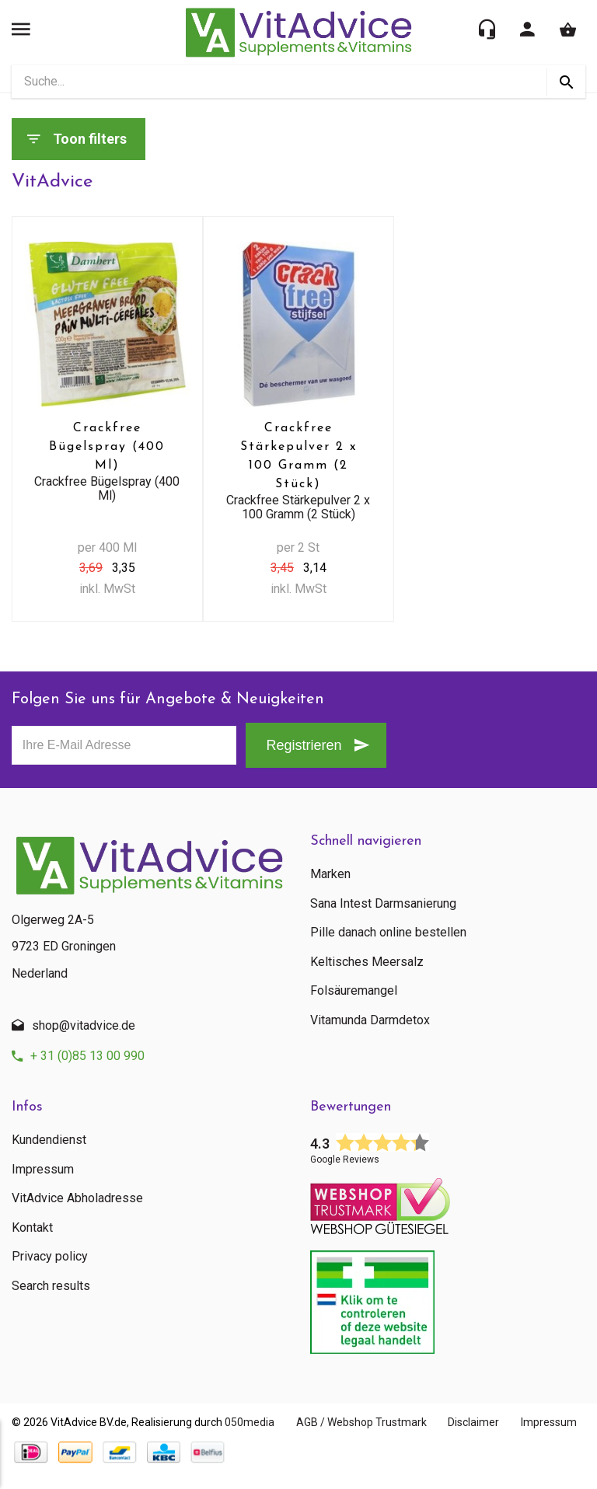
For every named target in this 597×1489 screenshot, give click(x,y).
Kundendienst (49, 1140)
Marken (330, 874)
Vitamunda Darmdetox (370, 1020)
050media (249, 1422)
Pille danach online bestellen (388, 933)
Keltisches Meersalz (367, 962)
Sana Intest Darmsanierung (383, 904)
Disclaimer (486, 1422)
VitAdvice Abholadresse (77, 1198)
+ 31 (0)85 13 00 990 (87, 1055)
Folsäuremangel (353, 991)
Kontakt (32, 1228)
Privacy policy (50, 1257)
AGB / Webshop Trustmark (367, 1422)
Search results (51, 1286)
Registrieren (299, 746)
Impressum (43, 1170)
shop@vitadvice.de (83, 1025)
